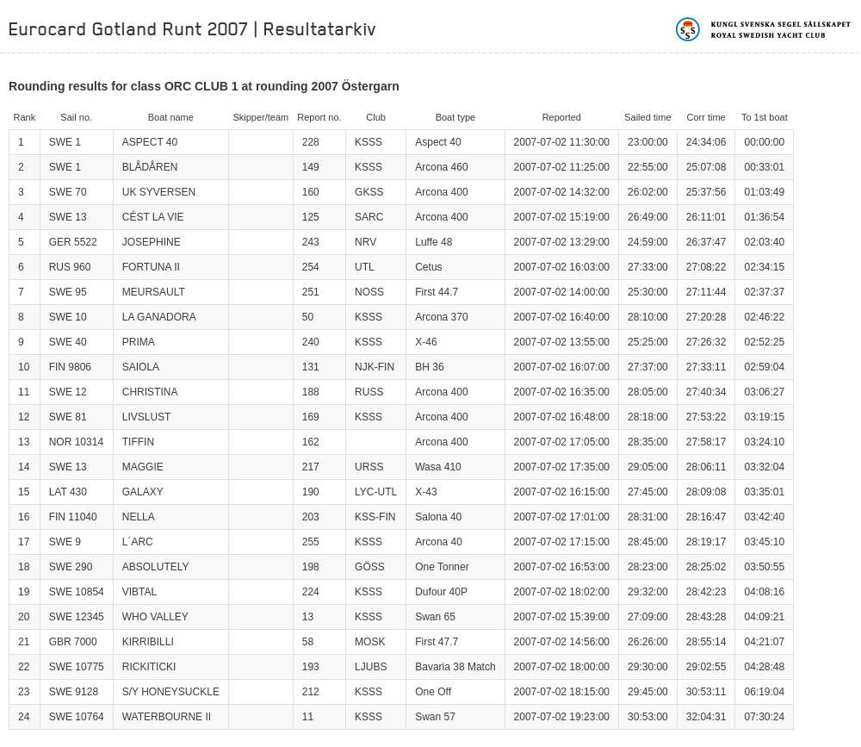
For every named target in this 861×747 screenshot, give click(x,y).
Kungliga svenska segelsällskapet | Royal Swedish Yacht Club (764, 29)
